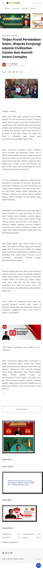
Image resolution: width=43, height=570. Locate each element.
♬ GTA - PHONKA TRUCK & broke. (21, 484)
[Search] (37, 3)
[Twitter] (9, 553)
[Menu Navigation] (3, 3)
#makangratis (12, 483)
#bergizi (20, 483)
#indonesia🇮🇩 (28, 483)
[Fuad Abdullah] (14, 63)
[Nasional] (7, 8)
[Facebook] (3, 553)
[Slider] (21, 21)
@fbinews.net (12, 481)
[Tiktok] (11, 553)
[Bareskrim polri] (11, 534)
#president (21, 481)
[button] (33, 3)
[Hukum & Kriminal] (32, 534)
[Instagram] (6, 553)
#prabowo (29, 481)
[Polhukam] (33, 8)
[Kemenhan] (25, 8)
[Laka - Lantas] (11, 537)
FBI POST (9, 559)
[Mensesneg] (15, 8)
